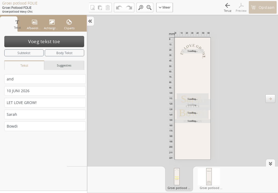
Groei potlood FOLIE (20, 3)
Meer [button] (164, 7)
